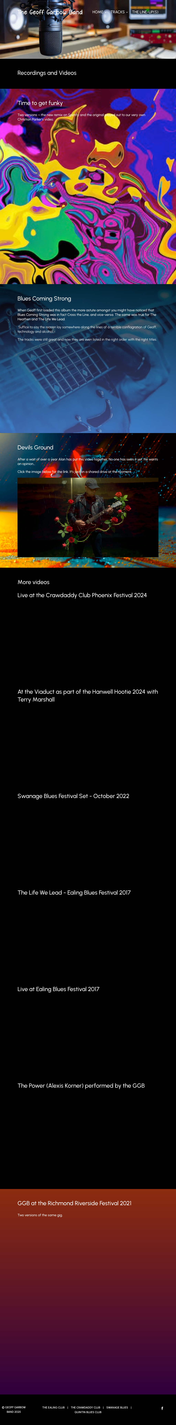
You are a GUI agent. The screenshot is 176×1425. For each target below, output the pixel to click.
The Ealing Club (53, 1407)
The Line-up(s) (145, 12)
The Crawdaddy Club (85, 1407)
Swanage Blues (117, 1407)
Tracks (118, 12)
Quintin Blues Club (88, 1412)
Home (97, 12)
